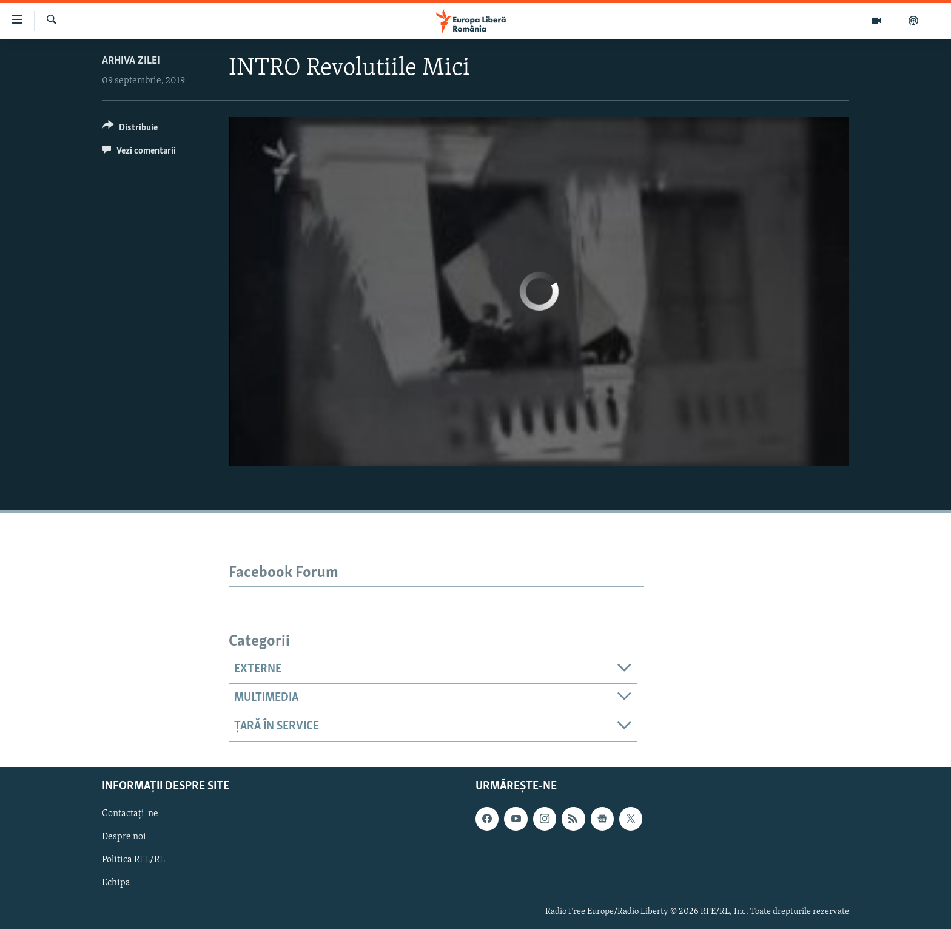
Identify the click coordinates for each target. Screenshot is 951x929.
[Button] (130, 129)
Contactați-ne (130, 814)
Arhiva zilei (131, 61)
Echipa (116, 883)
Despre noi (124, 837)
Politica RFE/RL (133, 860)
